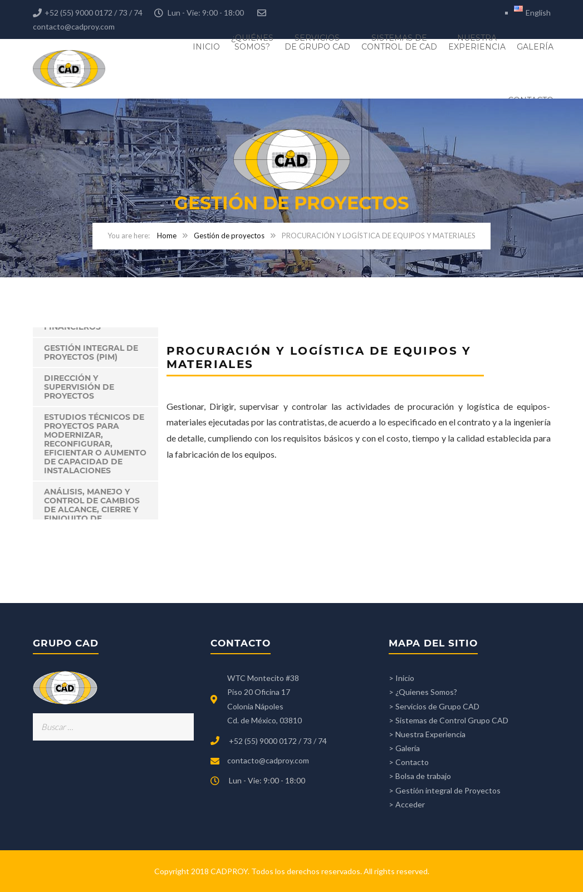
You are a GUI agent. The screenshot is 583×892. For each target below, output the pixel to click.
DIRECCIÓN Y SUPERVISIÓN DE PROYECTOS (79, 387)
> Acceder (407, 804)
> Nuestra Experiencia (427, 734)
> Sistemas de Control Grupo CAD (448, 720)
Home (167, 235)
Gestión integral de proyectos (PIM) (91, 352)
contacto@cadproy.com (74, 26)
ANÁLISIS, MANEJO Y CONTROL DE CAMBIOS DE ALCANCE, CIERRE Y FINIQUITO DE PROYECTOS (92, 509)
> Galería (404, 748)
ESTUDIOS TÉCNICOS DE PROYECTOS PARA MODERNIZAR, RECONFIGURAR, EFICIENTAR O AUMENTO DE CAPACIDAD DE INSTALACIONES (95, 444)
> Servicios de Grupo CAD (434, 706)
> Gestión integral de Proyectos (445, 790)
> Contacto (409, 762)
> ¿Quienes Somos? (423, 692)
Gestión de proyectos (229, 235)
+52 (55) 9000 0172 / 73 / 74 (278, 741)
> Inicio (401, 678)
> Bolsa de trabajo (420, 776)
